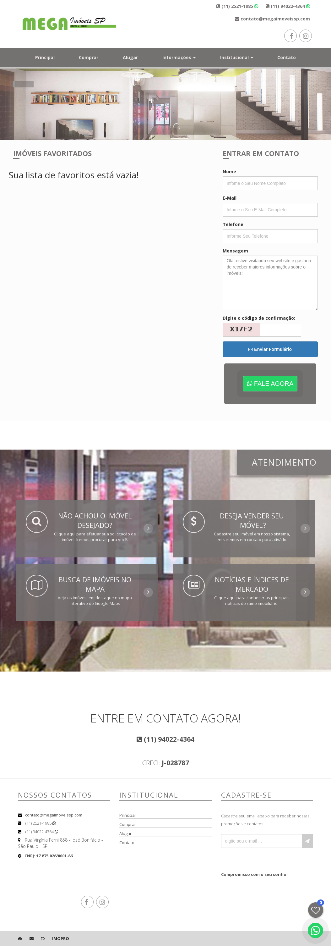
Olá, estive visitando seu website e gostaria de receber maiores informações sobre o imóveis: (270, 283)
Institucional (236, 57)
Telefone (233, 224)
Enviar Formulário (270, 349)
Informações (179, 57)
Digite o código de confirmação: (259, 318)
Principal (45, 57)
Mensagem (235, 251)
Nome (229, 171)
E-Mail (229, 198)
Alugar (130, 57)
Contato (286, 57)
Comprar (88, 57)
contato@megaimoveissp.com (53, 815)
